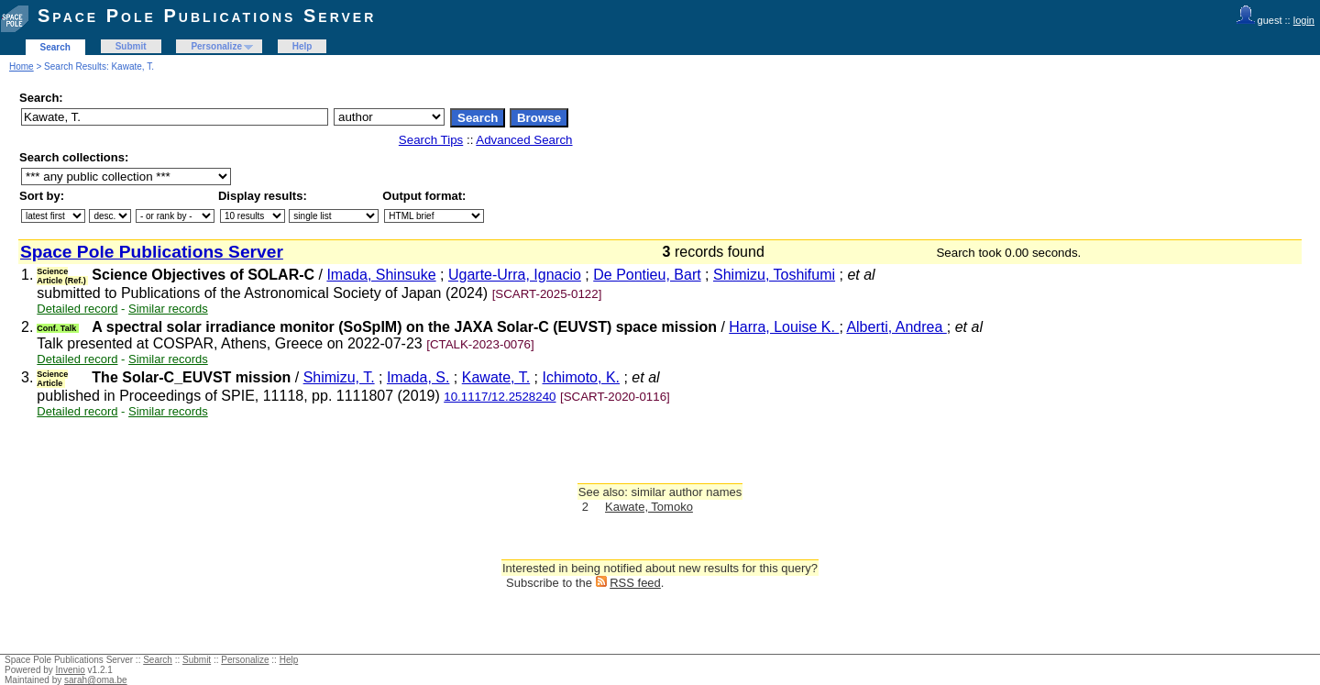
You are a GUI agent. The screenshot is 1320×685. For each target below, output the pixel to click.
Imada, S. (418, 377)
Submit (131, 46)
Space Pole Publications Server (207, 16)
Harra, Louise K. (784, 327)
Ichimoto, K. (581, 377)
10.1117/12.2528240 (500, 396)
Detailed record (77, 308)
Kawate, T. (496, 377)
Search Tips (431, 140)
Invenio (70, 670)
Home (21, 66)
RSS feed (635, 583)
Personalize (216, 46)
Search (55, 47)
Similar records (168, 308)
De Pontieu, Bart (646, 274)
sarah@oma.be (95, 680)
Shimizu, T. (339, 377)
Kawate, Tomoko (649, 507)
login (1303, 20)
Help (302, 46)
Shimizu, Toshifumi (774, 274)
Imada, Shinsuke (380, 274)
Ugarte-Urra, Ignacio (514, 274)
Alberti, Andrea (896, 327)
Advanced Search (524, 140)
